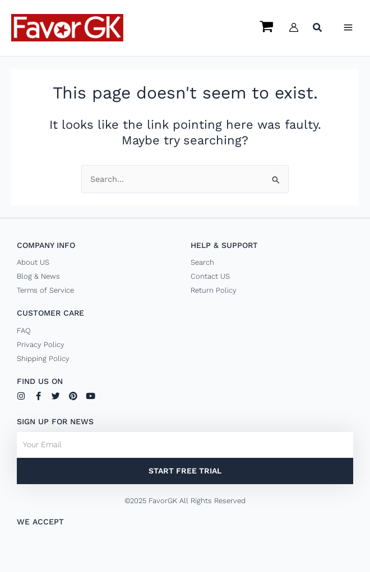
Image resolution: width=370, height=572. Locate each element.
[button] (318, 29)
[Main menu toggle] (348, 27)
